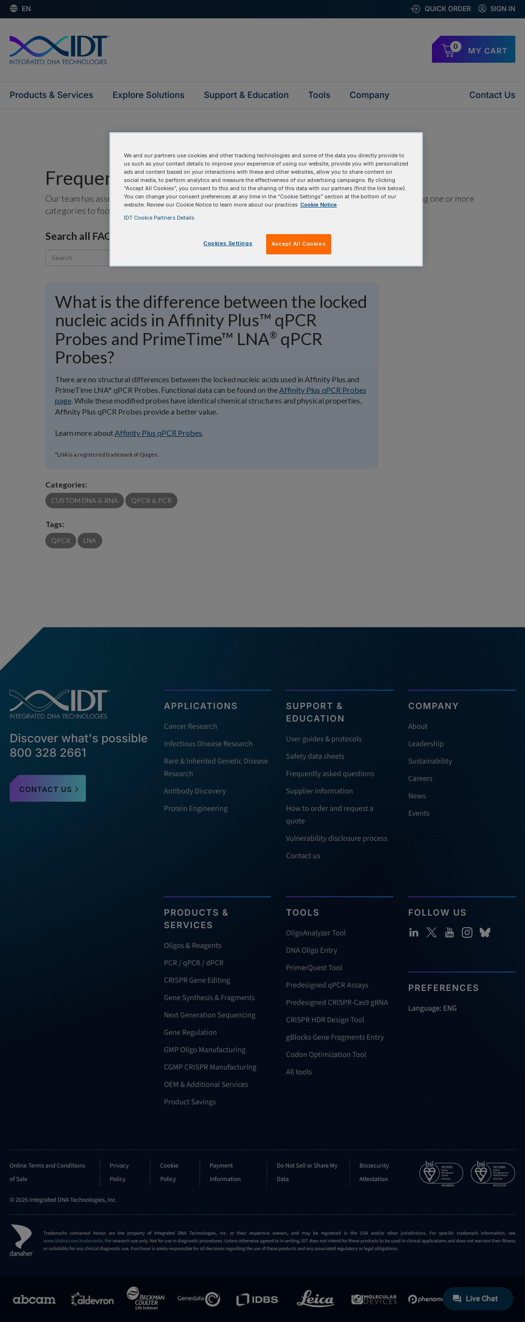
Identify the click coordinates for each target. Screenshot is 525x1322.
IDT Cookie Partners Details (159, 217)
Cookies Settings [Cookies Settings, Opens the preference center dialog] (227, 243)
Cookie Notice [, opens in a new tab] (318, 204)
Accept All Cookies (298, 243)
